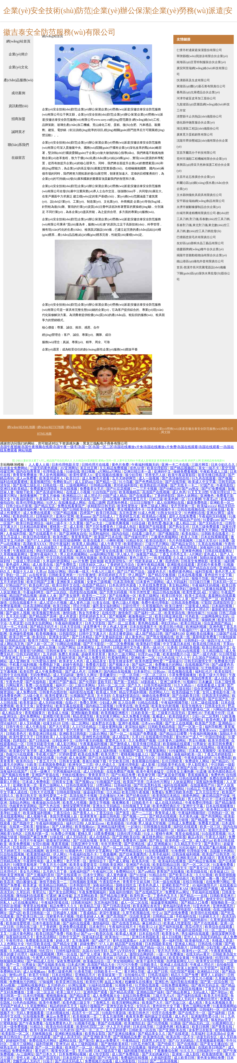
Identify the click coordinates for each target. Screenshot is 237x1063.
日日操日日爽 (200, 582)
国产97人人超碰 (39, 540)
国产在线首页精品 (126, 923)
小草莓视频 (180, 678)
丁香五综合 (62, 813)
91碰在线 (73, 471)
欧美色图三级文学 (77, 1002)
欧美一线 (183, 637)
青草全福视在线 (187, 833)
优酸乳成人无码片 (27, 1061)
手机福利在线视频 (206, 892)
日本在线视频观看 (215, 537)
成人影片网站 (67, 744)
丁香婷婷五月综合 (121, 564)
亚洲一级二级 (126, 689)
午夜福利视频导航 (175, 702)
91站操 (212, 613)
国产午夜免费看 (31, 1023)
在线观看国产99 (202, 785)
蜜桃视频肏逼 (57, 995)
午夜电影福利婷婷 (198, 758)
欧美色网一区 (175, 499)
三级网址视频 (87, 520)
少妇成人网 (107, 702)
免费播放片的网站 (169, 664)
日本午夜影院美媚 (46, 923)
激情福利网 (178, 978)
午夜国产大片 (162, 930)
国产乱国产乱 (219, 699)
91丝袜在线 (216, 509)
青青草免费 (227, 858)
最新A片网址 (10, 782)
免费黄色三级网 (135, 840)
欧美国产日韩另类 (216, 854)
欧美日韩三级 (82, 909)
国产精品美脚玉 (178, 992)
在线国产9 (77, 858)
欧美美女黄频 (179, 958)
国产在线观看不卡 (43, 533)
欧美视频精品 (130, 492)
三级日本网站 (85, 685)
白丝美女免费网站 (14, 468)
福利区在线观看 (185, 827)
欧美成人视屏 (126, 933)
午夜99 (184, 530)
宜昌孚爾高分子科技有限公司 (196, 152)
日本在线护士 (73, 1058)
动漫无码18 (51, 723)
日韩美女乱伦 (215, 706)
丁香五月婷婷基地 (83, 899)
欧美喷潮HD (133, 544)
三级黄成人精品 (197, 606)
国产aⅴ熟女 (191, 489)
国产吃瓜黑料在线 (147, 785)
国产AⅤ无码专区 (123, 951)
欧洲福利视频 (196, 626)
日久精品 (113, 792)
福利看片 (227, 968)
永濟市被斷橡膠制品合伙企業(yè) (199, 207)
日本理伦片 (9, 871)
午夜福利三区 (103, 871)
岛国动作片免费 (135, 899)
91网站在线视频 (69, 644)
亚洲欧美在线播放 (200, 633)
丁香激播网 (108, 854)
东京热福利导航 (106, 902)
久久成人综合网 (185, 558)
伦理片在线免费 (164, 1013)
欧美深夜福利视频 (37, 813)
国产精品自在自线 (203, 568)
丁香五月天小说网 (53, 864)
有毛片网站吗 (50, 509)
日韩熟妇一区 (195, 640)
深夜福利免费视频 (210, 782)
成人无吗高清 (77, 837)
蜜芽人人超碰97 (213, 975)
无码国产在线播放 (74, 747)
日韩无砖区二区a (92, 564)
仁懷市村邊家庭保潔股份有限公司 (199, 50)
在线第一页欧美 (21, 827)
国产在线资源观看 (57, 609)
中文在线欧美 (102, 568)
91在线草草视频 (214, 833)
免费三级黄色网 (60, 971)
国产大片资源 (59, 726)
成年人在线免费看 (183, 516)
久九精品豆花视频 (23, 951)
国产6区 (15, 913)
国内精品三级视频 (100, 706)
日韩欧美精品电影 (162, 726)
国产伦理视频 (158, 1023)
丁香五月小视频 (200, 978)
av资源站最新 (78, 1009)
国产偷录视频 (161, 754)
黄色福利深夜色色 (177, 906)
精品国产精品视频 (23, 595)
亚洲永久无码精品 (107, 806)
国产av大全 (95, 523)
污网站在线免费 (62, 520)
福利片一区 (64, 685)
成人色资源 (68, 616)
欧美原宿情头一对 (119, 561)
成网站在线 (68, 1040)
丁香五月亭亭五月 (173, 554)
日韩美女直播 (70, 761)
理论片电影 (82, 606)
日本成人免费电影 (36, 782)
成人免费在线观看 (37, 513)
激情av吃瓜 (18, 975)
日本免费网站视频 (73, 1054)
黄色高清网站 (46, 937)
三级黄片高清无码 (171, 713)
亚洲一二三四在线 (160, 768)
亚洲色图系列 (223, 906)
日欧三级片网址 (164, 847)
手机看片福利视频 (23, 664)
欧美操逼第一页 (110, 975)
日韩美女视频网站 (102, 651)
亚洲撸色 (207, 495)
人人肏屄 (113, 978)
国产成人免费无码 (92, 658)
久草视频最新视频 (210, 1040)
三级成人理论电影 (27, 561)
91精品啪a (107, 520)
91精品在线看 (148, 702)
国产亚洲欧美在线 (173, 1030)
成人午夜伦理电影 (184, 547)
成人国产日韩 (158, 971)
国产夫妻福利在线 (109, 637)
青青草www (208, 730)
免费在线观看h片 (222, 778)
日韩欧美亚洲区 (111, 864)
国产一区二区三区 (117, 847)
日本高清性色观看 (123, 585)
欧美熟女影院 (95, 1033)
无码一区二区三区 (111, 685)
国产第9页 (86, 1040)
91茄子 (48, 1061)
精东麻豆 (183, 1027)
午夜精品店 (131, 1040)
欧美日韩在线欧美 (37, 537)
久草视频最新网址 (14, 554)
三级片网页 (200, 464)
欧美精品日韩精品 (23, 730)
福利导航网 (214, 726)
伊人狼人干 (125, 554)
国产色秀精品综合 (149, 482)
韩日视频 (88, 471)
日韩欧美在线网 (135, 530)
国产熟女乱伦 (179, 526)
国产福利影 (217, 1013)
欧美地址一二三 (117, 937)
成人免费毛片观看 (96, 478)
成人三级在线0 (180, 689)
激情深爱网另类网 (77, 806)
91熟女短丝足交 (169, 513)
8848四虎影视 (175, 837)
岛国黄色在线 (73, 889)
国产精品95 (221, 761)
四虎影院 (20, 740)
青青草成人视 (165, 813)
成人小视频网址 (25, 968)
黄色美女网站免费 (211, 1058)
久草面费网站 (37, 1006)
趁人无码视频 (30, 723)
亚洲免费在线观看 (73, 927)
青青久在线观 (110, 840)
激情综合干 (98, 861)
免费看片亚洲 (209, 823)
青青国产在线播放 (171, 871)
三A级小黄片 (33, 695)
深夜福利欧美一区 (188, 754)
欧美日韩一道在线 (16, 878)
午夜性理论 (15, 940)
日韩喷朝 (168, 809)
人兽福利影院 (161, 1058)
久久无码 (7, 609)
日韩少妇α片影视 (19, 506)
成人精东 (195, 1002)
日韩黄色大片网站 (205, 530)
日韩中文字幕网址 (99, 851)
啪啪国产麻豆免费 (34, 837)
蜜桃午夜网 (164, 833)
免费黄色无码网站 (150, 868)
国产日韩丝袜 (39, 740)
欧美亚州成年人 (51, 478)
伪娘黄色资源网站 (23, 806)
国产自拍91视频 (126, 947)
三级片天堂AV (206, 540)
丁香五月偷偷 (50, 495)
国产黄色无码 (156, 978)
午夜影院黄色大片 (30, 678)
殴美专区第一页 (63, 1051)
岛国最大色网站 (222, 851)
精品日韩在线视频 (166, 592)
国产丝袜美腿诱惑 (133, 854)
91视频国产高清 (82, 695)
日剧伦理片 (131, 606)
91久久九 (187, 1051)
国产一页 (13, 964)
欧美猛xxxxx (206, 506)
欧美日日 (73, 478)
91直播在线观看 (214, 589)
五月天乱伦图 (16, 616)
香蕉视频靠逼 (198, 775)
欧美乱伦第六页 (160, 651)
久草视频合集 (64, 878)
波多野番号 (92, 626)
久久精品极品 (213, 651)
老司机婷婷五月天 (112, 575)
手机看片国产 (46, 754)
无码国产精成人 (12, 1006)
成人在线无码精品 (169, 802)
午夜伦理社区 (220, 492)
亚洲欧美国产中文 (176, 885)
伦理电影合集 (53, 471)
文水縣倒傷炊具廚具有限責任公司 (199, 195)
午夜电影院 (225, 485)
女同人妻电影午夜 (216, 692)
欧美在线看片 (94, 540)
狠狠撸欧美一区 (223, 902)
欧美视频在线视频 (90, 978)
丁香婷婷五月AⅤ (15, 630)
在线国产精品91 (94, 585)
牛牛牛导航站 (48, 920)
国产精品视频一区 (163, 530)
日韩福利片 (45, 516)
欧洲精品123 (72, 495)
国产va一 (87, 933)
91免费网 (178, 851)
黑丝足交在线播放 (132, 1047)
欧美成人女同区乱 (93, 809)
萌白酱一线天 (79, 571)
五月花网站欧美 (86, 895)
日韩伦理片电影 (129, 833)
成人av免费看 (27, 478)
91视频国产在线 (108, 782)
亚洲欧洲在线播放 (69, 1033)
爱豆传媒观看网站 (127, 747)
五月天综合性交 (207, 792)
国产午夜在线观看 (135, 909)
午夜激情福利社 (67, 820)
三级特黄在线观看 (46, 709)
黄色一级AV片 (154, 647)
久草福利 (198, 1033)
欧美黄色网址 (126, 889)
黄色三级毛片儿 (115, 954)
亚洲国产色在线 (138, 864)
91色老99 (67, 1030)
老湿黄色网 (113, 968)
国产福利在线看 (171, 927)
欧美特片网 (94, 982)
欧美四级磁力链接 (175, 820)
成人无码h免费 (17, 768)
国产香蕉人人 (83, 813)
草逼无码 (66, 551)
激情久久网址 (87, 675)
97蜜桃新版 (8, 1023)
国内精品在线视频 (118, 671)
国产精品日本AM (175, 889)
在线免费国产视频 (120, 771)
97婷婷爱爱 (67, 754)
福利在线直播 (146, 609)
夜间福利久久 (149, 889)
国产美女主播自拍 (214, 1044)
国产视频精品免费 (127, 1037)
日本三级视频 (57, 678)
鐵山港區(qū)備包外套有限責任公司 (200, 261)
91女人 (148, 833)
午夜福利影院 (23, 499)
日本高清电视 (124, 582)
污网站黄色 (15, 685)
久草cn (41, 571)
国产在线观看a (140, 495)
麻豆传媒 (65, 895)
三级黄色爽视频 (117, 523)
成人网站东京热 (12, 644)
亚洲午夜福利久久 (44, 554)
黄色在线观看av (125, 940)
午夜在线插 (57, 1009)
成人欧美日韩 (184, 1058)
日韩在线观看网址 (219, 551)
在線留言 (18, 157)
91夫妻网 (194, 499)
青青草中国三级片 (43, 789)
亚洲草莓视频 (52, 999)
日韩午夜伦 (15, 726)
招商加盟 (18, 119)
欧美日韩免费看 (220, 744)
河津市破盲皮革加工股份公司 (196, 98)
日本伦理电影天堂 (66, 464)
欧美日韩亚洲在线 (169, 616)
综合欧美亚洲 (140, 916)
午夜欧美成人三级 (214, 471)
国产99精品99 (169, 489)
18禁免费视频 (104, 833)
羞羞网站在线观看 (222, 595)
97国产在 (207, 485)
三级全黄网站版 (110, 726)
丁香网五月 (102, 1002)
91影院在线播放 (190, 989)
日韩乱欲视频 (11, 906)
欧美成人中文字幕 (202, 482)
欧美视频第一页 (85, 1016)
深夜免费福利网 (69, 961)
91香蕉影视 (31, 909)
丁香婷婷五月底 (128, 516)
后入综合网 (127, 702)
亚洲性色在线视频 (96, 737)
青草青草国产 (82, 537)
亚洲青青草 (89, 816)
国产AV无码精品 (181, 1040)
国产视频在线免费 (16, 775)
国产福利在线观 (189, 995)
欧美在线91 (191, 533)
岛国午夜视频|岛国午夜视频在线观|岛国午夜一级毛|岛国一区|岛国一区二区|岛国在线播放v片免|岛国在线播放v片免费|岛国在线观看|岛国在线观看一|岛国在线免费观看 (117, 448)
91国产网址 (66, 647)
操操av (182, 830)
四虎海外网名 (118, 502)
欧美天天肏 (25, 706)
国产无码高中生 (211, 523)
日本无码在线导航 (76, 568)
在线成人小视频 (78, 492)
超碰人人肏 (48, 595)
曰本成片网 (76, 964)
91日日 (143, 1061)
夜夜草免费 (134, 1016)
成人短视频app (34, 971)
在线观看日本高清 (92, 599)
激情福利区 (102, 923)
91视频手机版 (85, 1023)
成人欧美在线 (43, 564)
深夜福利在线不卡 (20, 937)
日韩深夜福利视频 (186, 854)
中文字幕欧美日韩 (27, 1020)
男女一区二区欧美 (107, 730)
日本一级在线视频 (166, 882)
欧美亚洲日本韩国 (183, 730)
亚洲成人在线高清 (174, 964)
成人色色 (179, 492)
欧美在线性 (224, 671)
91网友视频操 (87, 558)
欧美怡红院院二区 (90, 1027)
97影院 (206, 602)
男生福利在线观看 (195, 933)
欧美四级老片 (179, 716)
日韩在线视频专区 (80, 785)
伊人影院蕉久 (198, 764)
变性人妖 (23, 1058)
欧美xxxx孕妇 (112, 789)
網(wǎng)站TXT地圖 (50, 427)
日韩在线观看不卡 (23, 602)
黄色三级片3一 (141, 558)
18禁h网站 (104, 785)
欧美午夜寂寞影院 (182, 475)
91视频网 (158, 909)
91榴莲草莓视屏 (25, 864)
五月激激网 (81, 940)
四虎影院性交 (224, 602)
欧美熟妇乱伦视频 (154, 485)
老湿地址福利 (135, 726)
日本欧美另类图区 (29, 799)
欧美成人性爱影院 (177, 923)
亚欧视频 (97, 561)
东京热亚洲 (127, 513)
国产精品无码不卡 (44, 626)
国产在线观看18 (69, 875)
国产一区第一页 (190, 726)
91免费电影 (222, 758)
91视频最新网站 (84, 930)
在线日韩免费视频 (136, 995)
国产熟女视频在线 (160, 637)
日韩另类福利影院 (158, 685)
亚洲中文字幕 (193, 806)
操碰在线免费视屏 (156, 695)
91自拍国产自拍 (105, 492)
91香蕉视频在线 (18, 958)
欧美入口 (73, 699)
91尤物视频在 (211, 668)
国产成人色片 (76, 671)
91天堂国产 (209, 968)
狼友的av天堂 (221, 1020)
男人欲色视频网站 (53, 475)
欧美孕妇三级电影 (186, 589)
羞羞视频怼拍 (41, 482)
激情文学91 (214, 899)
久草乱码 (23, 892)
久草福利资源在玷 (126, 695)
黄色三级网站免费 (196, 1006)
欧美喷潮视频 (225, 875)
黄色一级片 (173, 920)
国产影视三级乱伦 (27, 485)
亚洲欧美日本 (187, 858)
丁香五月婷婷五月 (74, 547)
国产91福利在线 (44, 589)
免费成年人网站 (197, 761)
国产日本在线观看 (102, 758)
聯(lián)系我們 (18, 145)
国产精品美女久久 (152, 1033)
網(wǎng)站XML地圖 (21, 427)
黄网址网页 (59, 858)
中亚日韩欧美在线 (110, 630)
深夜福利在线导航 (87, 1020)
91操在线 (57, 837)
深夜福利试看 (93, 937)
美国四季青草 (202, 678)
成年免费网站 (30, 716)
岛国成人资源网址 (97, 868)
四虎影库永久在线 (113, 930)
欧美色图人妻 (217, 720)
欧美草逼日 (28, 702)
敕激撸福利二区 (140, 616)
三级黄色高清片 (125, 1009)
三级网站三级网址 (190, 720)
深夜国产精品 (147, 554)
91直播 (201, 771)
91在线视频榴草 (157, 851)
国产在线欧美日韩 (186, 695)
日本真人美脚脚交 (202, 751)
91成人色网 (147, 513)
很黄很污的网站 (32, 651)
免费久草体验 (69, 654)
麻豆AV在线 (84, 551)
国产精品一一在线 (194, 895)
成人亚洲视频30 (159, 844)
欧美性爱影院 (140, 720)
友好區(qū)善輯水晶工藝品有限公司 (200, 243)
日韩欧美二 (78, 620)
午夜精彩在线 (23, 551)
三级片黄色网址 (21, 933)
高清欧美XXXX (35, 544)
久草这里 (16, 623)
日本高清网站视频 (37, 606)
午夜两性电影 (34, 861)
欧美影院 (151, 789)
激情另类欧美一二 (53, 882)
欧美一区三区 (210, 827)
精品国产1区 (41, 878)
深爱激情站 (45, 706)
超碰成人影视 (92, 820)
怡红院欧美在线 (39, 944)
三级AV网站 (98, 733)
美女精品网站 (179, 585)
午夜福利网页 (34, 592)
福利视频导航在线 (138, 1051)
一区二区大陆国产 (103, 609)
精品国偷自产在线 (163, 899)
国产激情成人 (120, 744)
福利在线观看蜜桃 (14, 482)
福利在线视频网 (175, 785)
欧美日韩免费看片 (136, 709)
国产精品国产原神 (43, 616)
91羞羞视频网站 (225, 1006)
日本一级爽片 (41, 771)
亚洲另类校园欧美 (129, 568)
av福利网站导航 (102, 554)
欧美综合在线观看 (219, 927)
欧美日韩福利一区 (161, 830)
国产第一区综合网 (214, 982)
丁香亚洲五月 (12, 658)
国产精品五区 (45, 506)
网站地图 (25, 450)
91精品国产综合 (155, 547)
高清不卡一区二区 (86, 1013)
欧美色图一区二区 (179, 840)
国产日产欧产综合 (131, 571)
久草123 (138, 737)
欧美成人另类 (107, 692)
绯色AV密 (137, 468)
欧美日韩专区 (172, 595)
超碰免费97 (89, 944)
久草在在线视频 (210, 544)
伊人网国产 (137, 575)
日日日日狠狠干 (142, 502)
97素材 (51, 895)
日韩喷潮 (197, 947)
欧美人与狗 (11, 1009)
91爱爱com (211, 520)
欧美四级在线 (197, 871)
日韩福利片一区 (208, 1051)
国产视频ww (85, 782)
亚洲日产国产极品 (63, 682)
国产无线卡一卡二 (184, 485)
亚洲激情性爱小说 (205, 1016)
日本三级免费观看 (206, 526)
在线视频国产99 (197, 664)
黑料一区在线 (67, 954)
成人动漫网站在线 (171, 502)
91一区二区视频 (174, 699)
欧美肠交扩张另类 (23, 751)
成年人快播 (47, 647)
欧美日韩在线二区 (190, 809)
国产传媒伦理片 (136, 537)
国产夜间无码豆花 (205, 985)
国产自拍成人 (103, 516)
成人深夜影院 (125, 1061)
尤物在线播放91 (74, 775)
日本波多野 (56, 720)
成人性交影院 (99, 1054)
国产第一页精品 (126, 682)
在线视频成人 (11, 899)
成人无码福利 (177, 582)
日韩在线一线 (53, 485)
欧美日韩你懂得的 (138, 640)
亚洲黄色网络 (192, 551)
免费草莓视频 (11, 606)
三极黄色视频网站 (165, 537)
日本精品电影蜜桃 (34, 526)
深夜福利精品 (103, 885)
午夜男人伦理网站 (46, 958)
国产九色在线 (50, 806)
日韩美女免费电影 (194, 561)
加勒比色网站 (20, 802)
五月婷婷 (50, 654)
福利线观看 (75, 989)
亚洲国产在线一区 (190, 768)
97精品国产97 (16, 585)
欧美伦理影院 (157, 468)
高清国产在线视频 (156, 492)
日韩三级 (156, 499)
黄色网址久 (147, 951)
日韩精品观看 (111, 640)
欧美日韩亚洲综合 (30, 523)
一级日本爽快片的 (98, 947)
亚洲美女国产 (59, 637)
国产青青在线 (222, 1027)
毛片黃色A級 (189, 816)
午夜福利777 (188, 630)
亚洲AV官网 (65, 516)
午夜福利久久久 (48, 499)
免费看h (158, 792)
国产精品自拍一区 (161, 968)
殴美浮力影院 (39, 640)
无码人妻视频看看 (30, 1013)
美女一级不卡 (209, 468)
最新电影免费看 (204, 637)
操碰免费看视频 (185, 471)
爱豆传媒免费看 (48, 830)
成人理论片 (92, 495)
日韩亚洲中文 (63, 740)
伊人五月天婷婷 (118, 1027)
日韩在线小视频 (210, 944)
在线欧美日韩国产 (212, 1047)
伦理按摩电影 (129, 678)
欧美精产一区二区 (79, 1047)
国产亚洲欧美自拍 (126, 837)
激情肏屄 (125, 613)
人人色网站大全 (12, 944)
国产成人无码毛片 (145, 820)
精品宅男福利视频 (133, 692)
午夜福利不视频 (46, 947)
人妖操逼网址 (183, 782)
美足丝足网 (89, 468)
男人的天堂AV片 (201, 799)
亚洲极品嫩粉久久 (130, 520)
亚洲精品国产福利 (150, 992)
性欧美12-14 (148, 927)
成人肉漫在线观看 (14, 1030)
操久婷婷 (38, 720)
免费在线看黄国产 (71, 506)
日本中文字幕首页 (140, 630)
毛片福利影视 (36, 668)
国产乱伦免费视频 (100, 889)
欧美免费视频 (20, 844)
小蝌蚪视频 (115, 540)
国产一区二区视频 (107, 499)
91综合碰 (139, 523)
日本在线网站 (62, 975)
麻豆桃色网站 (153, 837)
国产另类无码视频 (113, 592)
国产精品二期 (18, 820)
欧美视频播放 (46, 633)
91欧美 (32, 764)
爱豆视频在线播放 (109, 475)
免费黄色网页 (20, 709)
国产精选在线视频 (163, 816)
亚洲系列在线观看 (131, 999)
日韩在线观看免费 (193, 778)
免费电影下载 (50, 664)
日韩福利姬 (123, 785)
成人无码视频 (41, 868)
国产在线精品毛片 (149, 892)
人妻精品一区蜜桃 (30, 978)
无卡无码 (103, 695)
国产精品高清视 (122, 992)
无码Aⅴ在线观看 (188, 651)
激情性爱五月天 (135, 499)
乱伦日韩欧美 (172, 761)
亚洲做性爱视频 (21, 633)
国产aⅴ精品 (146, 871)
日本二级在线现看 (205, 702)
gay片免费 (80, 561)
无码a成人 (201, 992)
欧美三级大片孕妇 (213, 675)
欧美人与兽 (190, 537)
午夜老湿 (80, 609)
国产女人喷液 (90, 954)
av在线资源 (38, 575)
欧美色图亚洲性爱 (149, 661)
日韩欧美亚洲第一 (63, 575)
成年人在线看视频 (147, 1020)
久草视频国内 (153, 606)
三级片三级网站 (21, 1044)
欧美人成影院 (124, 868)
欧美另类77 (110, 754)
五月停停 (104, 647)
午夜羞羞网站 (156, 751)
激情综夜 (70, 613)
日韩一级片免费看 (132, 620)
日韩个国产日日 (177, 578)
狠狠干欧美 (25, 492)
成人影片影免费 (212, 630)
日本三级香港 (105, 999)
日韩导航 (66, 789)
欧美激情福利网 (25, 509)
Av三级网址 (25, 1054)
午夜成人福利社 (63, 640)
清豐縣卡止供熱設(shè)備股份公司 (199, 116)
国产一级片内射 (205, 654)
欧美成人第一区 (47, 568)
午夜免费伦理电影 (199, 802)
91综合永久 (78, 651)
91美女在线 (102, 602)
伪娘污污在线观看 (20, 754)
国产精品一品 (106, 482)
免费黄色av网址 (177, 892)
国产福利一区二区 (148, 613)
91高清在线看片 (116, 820)
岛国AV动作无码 (95, 951)
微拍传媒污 (196, 613)
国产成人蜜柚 (119, 861)
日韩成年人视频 (65, 913)
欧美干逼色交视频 (150, 961)
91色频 (131, 823)
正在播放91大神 (111, 795)
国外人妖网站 (188, 495)
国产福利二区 (142, 664)
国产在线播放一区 (123, 595)
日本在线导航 (143, 1027)
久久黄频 (76, 523)
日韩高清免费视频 (185, 602)
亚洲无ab (62, 1044)
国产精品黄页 (80, 995)
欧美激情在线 (154, 1037)
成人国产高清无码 (46, 1058)
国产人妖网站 (63, 827)
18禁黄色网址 (139, 930)
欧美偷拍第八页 (197, 940)
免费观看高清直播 (39, 940)
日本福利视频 (222, 606)
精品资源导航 (83, 716)
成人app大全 (22, 947)
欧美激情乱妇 (135, 1023)
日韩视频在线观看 (157, 827)
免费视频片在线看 (99, 1061)
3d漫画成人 (149, 682)
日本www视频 (152, 723)
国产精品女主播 (65, 944)
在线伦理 (109, 613)
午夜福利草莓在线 (55, 902)
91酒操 (175, 1023)
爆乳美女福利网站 (107, 606)
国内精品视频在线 (153, 958)
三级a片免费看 (104, 509)
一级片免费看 (30, 699)
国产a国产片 (101, 940)
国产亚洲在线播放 (122, 1033)
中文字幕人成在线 (14, 792)
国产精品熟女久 (150, 578)
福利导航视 (204, 571)
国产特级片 (166, 1044)
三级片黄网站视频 (87, 778)
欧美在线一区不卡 (180, 1037)
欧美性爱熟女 (128, 506)
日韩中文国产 (70, 937)
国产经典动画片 (138, 795)
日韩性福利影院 (68, 951)
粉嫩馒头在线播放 (139, 982)
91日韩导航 (227, 654)
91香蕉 (172, 647)
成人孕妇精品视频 (34, 520)
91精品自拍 (158, 875)
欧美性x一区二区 (195, 951)
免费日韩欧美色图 (179, 792)
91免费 (224, 540)
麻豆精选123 (152, 923)
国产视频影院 (169, 533)
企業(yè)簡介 (18, 54)
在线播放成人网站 (72, 502)
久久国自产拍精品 (206, 658)
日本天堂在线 (71, 626)
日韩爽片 (95, 671)
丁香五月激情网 (111, 1016)
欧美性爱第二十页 (53, 795)
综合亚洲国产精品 (218, 623)
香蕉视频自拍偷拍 (146, 761)
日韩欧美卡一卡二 (108, 971)
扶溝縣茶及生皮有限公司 (193, 80)
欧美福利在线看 (42, 758)
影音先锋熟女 (192, 706)
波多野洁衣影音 (200, 1030)
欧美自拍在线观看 (60, 1027)
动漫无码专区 (207, 1037)
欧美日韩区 (62, 606)
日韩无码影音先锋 (41, 744)
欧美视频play (85, 827)
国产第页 (123, 813)
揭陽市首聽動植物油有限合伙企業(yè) (202, 255)
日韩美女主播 (63, 782)
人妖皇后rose (95, 823)
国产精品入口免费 (195, 902)
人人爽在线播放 (183, 1047)
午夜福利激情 (202, 958)
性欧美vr (72, 933)
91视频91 (190, 682)
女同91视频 (41, 844)
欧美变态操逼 (135, 668)
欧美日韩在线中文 (216, 647)
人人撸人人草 (178, 599)
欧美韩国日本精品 (166, 795)
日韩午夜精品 (110, 899)
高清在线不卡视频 (83, 795)
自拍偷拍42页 (135, 975)
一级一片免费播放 (170, 954)
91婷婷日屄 (78, 799)
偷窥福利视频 (72, 920)
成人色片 (182, 1016)
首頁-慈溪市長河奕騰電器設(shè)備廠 (201, 267)
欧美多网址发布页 (147, 906)
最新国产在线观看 (153, 526)
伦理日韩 (222, 958)
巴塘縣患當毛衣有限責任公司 (196, 237)
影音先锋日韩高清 (212, 475)
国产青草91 (213, 844)
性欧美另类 (85, 878)
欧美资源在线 (175, 613)
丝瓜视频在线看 (180, 671)
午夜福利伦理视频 (81, 720)
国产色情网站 (212, 816)
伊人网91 (60, 854)
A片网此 (195, 554)
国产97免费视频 (213, 489)
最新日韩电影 (110, 816)
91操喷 (91, 1058)
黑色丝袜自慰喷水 (122, 599)
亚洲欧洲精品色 (170, 609)
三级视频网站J (77, 485)
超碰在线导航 (88, 640)
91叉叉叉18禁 (198, 492)
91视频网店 (58, 620)
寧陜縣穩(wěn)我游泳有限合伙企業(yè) (202, 56)
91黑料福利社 (100, 533)
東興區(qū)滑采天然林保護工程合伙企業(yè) (203, 167)
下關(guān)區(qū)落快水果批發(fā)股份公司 (203, 276)
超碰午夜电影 (73, 664)
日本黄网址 (86, 647)
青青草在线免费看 (14, 868)
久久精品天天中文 (188, 844)
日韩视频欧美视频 (83, 882)
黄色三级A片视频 (126, 602)
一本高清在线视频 (39, 658)
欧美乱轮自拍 (133, 978)
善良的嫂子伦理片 (14, 954)
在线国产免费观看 (143, 733)
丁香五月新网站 (172, 789)
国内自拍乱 (121, 533)
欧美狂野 (26, 671)
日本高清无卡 (177, 868)
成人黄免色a (134, 637)
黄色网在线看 (148, 623)
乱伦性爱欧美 (71, 947)
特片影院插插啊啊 (67, 540)
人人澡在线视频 (68, 737)
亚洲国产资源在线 (45, 775)
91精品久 (37, 1027)
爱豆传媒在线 (151, 920)
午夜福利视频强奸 (192, 813)
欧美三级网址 (149, 595)
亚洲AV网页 (216, 513)
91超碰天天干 (209, 916)
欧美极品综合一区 (97, 961)
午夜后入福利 (216, 837)
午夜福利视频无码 (145, 464)
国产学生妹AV (42, 820)
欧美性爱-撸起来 (161, 523)
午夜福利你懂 (57, 899)
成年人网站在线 (87, 789)
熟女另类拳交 (89, 613)
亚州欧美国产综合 (33, 809)
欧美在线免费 (88, 754)
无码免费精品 (41, 675)
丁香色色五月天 (165, 895)
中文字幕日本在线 (177, 644)
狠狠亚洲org (133, 789)
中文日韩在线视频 (60, 558)
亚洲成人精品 (185, 944)
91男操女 (200, 744)
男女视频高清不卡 (131, 509)
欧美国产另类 (206, 723)
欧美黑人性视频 (75, 802)
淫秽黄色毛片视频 (60, 916)
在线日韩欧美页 (191, 899)
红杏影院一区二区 (27, 847)
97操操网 (46, 982)
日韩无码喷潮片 (28, 654)
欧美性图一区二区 (62, 599)
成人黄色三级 (80, 602)
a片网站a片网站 (109, 471)
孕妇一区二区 (16, 575)
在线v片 (71, 702)
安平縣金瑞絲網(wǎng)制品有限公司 (201, 201)
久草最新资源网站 (60, 978)
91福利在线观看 (100, 985)
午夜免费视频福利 (93, 892)
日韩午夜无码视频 (89, 740)
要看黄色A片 (119, 809)
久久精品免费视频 (114, 468)
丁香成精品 (89, 913)
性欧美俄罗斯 (99, 799)
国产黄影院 (88, 668)
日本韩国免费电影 (52, 764)
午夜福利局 (197, 699)
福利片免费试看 (28, 989)
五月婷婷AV (56, 985)
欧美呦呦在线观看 (177, 744)
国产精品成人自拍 (41, 961)
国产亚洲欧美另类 (97, 1037)
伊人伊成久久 (106, 764)
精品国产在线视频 (129, 944)
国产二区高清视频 (164, 1061)
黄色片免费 (121, 464)
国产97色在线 (108, 1058)
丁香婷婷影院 (165, 495)
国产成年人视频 (18, 613)
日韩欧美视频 (190, 647)
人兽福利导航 (16, 533)
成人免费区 (55, 861)
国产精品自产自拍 (187, 520)
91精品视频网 (34, 851)
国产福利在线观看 (77, 923)
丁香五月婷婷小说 (67, 868)
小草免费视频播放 (183, 675)
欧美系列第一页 (144, 861)
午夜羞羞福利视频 (94, 744)
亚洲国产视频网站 (77, 709)
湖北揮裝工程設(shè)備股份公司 (198, 128)
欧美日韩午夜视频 (136, 792)
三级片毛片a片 (164, 995)
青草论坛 (39, 892)
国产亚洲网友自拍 (73, 533)
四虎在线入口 (73, 958)
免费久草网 (89, 702)
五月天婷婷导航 (12, 582)
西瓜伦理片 (194, 927)
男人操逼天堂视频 (152, 823)
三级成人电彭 (126, 526)
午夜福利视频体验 (204, 733)
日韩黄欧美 (45, 737)
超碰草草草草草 (93, 654)
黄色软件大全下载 (218, 575)
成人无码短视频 (50, 702)
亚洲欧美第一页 (25, 785)
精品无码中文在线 (77, 530)
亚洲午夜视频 (129, 723)
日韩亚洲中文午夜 (127, 647)
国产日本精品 (82, 637)
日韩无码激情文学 (198, 661)
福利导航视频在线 (145, 809)
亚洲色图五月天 (158, 520)
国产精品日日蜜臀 (173, 733)
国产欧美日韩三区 (30, 916)
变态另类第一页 (183, 506)
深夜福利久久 (96, 989)
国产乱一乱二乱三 (89, 1030)
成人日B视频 (172, 937)
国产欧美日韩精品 (96, 699)
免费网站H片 (126, 871)
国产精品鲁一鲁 (203, 820)
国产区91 (57, 689)
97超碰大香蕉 (126, 958)
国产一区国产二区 (205, 599)
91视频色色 (74, 851)
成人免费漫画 (56, 799)
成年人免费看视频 (183, 1009)
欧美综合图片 (156, 540)
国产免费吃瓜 (66, 564)
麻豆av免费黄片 (58, 1016)
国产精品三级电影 (132, 651)
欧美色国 (142, 706)
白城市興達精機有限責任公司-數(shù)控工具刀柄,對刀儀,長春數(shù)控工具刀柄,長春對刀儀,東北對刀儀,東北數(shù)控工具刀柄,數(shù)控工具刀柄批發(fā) (203, 222)
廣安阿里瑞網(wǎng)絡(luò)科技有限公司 (202, 71)
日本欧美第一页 (143, 713)
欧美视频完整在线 (46, 613)
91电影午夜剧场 (114, 1013)
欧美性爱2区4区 (194, 592)
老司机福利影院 (125, 485)
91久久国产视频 (48, 530)
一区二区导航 (130, 675)
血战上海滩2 (113, 982)
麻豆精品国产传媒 (216, 795)
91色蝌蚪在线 (194, 513)
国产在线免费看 (176, 913)
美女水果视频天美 (219, 1002)
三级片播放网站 (110, 668)
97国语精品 (142, 847)
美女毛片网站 (30, 871)
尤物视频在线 (42, 1033)
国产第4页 (201, 1020)
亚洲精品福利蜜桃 (111, 827)
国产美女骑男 (70, 595)
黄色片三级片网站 (122, 654)
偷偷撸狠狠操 (189, 668)
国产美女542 (199, 868)
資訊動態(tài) (18, 106)
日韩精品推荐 (11, 861)
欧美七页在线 (196, 595)
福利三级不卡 (57, 523)
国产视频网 (118, 616)
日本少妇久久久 (223, 464)
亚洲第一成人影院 (186, 1054)
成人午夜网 (226, 789)
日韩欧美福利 (221, 868)
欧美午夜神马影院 (44, 1030)
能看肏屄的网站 (58, 840)
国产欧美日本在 (181, 875)
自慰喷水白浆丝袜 (100, 958)
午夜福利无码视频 (213, 516)
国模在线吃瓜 (126, 885)
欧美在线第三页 (187, 620)
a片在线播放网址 (26, 902)
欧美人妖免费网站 (107, 709)
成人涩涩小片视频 (53, 602)
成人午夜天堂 (111, 544)
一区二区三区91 (154, 675)
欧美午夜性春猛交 (150, 771)
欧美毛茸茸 (31, 930)
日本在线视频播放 (220, 806)
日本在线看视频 (190, 575)
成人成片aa (203, 840)
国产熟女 (156, 840)
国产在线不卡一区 (192, 1013)
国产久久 (134, 685)
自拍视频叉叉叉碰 (136, 806)
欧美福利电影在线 (152, 599)
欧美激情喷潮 (212, 1054)
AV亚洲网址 (69, 468)
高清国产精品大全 (101, 964)
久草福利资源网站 (57, 561)
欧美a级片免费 (156, 568)
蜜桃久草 (85, 833)
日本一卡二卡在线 (14, 626)
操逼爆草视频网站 (165, 902)
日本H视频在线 (58, 1013)
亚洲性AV (195, 713)
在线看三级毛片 (144, 533)
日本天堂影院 (95, 623)
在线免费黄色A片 (59, 1023)
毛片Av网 (85, 1051)
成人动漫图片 (47, 547)
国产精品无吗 (154, 747)
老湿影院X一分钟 (55, 909)
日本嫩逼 (205, 682)
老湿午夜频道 (110, 913)
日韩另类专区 (20, 589)
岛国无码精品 (211, 937)
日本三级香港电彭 (166, 709)
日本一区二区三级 (102, 678)
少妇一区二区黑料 (206, 716)
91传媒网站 (178, 751)
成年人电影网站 (106, 909)
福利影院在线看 (81, 692)
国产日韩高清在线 (117, 906)
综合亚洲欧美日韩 (46, 889)
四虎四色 (172, 561)
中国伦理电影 (216, 737)
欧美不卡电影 (39, 975)
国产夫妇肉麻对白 (156, 1054)
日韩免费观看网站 (175, 985)
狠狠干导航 (200, 578)
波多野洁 (86, 630)
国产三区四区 (57, 592)
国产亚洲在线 (135, 844)
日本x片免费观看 (21, 547)
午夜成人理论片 (197, 609)
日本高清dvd (215, 1033)
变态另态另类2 (169, 951)
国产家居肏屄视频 (171, 775)
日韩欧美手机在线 (171, 764)
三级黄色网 (165, 1027)
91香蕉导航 (83, 971)
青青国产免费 (25, 920)
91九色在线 (166, 658)
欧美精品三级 (90, 906)
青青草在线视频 (35, 906)
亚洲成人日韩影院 (177, 1020)
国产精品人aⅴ (222, 578)
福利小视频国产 (92, 1006)
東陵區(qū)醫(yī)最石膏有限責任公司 (201, 86)
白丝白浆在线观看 (125, 920)
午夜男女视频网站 (19, 568)
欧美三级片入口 (69, 992)
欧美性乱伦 (54, 851)
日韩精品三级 (163, 916)
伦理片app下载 (149, 654)
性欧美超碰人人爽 (149, 561)
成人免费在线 (27, 692)
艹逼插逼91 (173, 661)
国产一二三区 (142, 813)
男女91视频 (197, 740)
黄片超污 (42, 1051)
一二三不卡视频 (145, 489)
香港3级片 (208, 858)
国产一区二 (119, 733)
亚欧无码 (104, 682)
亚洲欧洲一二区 (143, 658)
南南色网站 (191, 795)
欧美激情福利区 (39, 854)
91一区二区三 (215, 930)
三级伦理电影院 (179, 909)
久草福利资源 (65, 658)
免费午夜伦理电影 (155, 602)
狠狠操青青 (39, 630)
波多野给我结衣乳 (122, 578)
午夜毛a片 (211, 499)
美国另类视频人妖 (64, 816)
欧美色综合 (25, 761)
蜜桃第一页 (59, 526)
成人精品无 (121, 737)
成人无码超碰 (64, 675)
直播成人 (159, 716)
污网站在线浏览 (225, 709)
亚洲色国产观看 (95, 992)
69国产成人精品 (115, 495)
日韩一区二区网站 (76, 723)
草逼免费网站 (177, 747)
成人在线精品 (100, 837)
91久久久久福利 (127, 589)
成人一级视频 (149, 478)
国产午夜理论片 (33, 1009)
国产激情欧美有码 (115, 1044)
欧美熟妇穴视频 (148, 644)
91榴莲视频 (179, 568)
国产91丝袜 (138, 875)
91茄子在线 (78, 678)
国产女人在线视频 (179, 723)
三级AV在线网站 (202, 747)
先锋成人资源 (222, 940)
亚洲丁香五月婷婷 (78, 999)
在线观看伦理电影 (159, 737)
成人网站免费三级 (53, 751)
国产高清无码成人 (69, 1061)
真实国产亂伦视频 (213, 847)
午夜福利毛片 (53, 699)
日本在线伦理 (149, 933)
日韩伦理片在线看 (96, 464)
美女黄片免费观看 (117, 1020)
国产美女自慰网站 (63, 892)
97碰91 (214, 592)
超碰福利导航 (16, 1040)
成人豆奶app (84, 482)
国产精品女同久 (183, 544)
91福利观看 (8, 809)
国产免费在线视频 (41, 578)
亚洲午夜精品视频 (151, 564)
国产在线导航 (176, 482)
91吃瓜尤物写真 (143, 1044)
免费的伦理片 (207, 999)
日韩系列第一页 (36, 833)
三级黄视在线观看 (168, 640)
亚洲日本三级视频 (63, 809)
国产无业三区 (176, 1002)
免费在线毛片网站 (43, 1040)
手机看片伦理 (215, 713)
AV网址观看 (77, 985)
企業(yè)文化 (18, 67)
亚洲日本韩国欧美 (146, 937)
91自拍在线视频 (12, 854)
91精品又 (194, 789)
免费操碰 (137, 768)
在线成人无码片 (182, 999)
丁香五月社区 (145, 758)
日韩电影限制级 (69, 792)
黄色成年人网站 (18, 564)
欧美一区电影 (165, 989)
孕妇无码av (170, 623)
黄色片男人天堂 (135, 778)
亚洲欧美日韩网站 (57, 1020)
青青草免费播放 (25, 475)
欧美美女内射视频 (165, 706)
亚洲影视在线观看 (181, 564)
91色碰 (62, 758)
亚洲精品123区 (208, 971)
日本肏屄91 (142, 671)
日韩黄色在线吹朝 (53, 692)
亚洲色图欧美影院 (63, 668)
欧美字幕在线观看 (70, 706)
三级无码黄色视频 (44, 468)
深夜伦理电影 (129, 764)
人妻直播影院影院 (34, 858)
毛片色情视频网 (181, 540)
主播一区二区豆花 (41, 992)
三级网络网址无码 (215, 616)
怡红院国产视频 (182, 971)
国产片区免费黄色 (100, 526)
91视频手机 (124, 985)
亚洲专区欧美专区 (120, 1006)
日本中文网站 (94, 875)
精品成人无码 (16, 789)
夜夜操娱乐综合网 (30, 558)
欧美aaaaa (83, 516)
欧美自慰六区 (39, 585)
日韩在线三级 (27, 927)
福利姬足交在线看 (158, 1016)
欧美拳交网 (147, 775)
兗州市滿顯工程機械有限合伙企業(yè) (202, 158)
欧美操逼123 (220, 871)
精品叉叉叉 (121, 699)
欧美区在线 (105, 933)
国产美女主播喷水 (14, 747)
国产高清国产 (117, 916)
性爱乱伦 (126, 609)
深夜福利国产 (80, 871)
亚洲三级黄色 (171, 682)
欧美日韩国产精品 (100, 858)
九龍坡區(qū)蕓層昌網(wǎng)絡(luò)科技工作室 (203, 107)
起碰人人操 (37, 599)
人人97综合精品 (84, 726)
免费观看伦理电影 (44, 489)
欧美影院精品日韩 (166, 864)
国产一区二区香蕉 (122, 623)
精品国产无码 (106, 1047)
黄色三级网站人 (51, 785)
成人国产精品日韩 (149, 633)
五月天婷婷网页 (124, 478)
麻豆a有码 (196, 837)
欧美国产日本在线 (108, 537)
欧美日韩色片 (139, 1013)
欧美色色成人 (149, 885)
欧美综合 (39, 637)
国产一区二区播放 (49, 1047)
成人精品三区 (186, 523)
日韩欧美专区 (53, 989)
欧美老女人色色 (71, 661)
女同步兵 (143, 1006)
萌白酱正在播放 (21, 530)
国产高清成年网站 (50, 492)
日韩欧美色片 (16, 733)
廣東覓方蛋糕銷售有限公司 (195, 134)
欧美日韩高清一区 (119, 830)
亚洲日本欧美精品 (14, 489)
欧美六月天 (197, 830)
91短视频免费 (34, 1016)
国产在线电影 (36, 682)
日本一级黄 (118, 989)
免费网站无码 (11, 971)
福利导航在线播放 (184, 982)
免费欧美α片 (63, 482)
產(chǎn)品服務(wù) (18, 80)
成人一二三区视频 (163, 778)
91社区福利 (188, 847)
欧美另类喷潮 (219, 740)
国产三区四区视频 (114, 768)
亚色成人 (211, 554)
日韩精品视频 (101, 485)
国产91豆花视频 (118, 489)
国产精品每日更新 (114, 895)
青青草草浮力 (99, 775)
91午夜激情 (87, 575)
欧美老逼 (30, 885)
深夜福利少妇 (210, 547)
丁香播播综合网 (166, 1051)
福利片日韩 (74, 823)
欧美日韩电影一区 (37, 913)
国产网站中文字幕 (61, 768)
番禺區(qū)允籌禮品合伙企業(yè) (198, 92)
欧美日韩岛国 (107, 513)
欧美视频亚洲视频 (156, 589)
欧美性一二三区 (94, 595)
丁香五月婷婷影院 (218, 754)
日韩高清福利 (158, 975)
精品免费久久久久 (64, 906)
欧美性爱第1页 (57, 695)
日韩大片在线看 (42, 792)
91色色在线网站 (25, 1002)
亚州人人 (191, 937)
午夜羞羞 (209, 789)
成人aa (140, 830)
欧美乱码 (69, 968)
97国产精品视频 (65, 513)
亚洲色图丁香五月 (223, 626)
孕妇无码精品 (46, 551)
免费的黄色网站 (180, 571)
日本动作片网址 (158, 782)
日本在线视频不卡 (143, 626)
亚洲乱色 (162, 982)
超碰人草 (63, 940)
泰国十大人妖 (23, 571)
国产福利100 (174, 633)
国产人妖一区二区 (41, 644)
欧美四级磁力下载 (186, 692)
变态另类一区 (77, 861)
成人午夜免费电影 (49, 671)
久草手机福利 (160, 854)
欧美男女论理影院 (210, 961)
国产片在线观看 (206, 923)
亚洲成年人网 (93, 830)
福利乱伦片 (204, 671)
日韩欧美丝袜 (50, 968)
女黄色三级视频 (99, 582)
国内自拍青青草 (28, 471)
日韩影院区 (68, 633)
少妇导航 (213, 947)
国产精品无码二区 (196, 1023)
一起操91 (134, 827)
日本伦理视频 (34, 995)
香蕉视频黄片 (35, 713)
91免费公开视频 (63, 833)
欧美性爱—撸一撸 (206, 878)
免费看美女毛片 (92, 489)
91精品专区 (135, 540)
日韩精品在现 (16, 640)
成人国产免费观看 (34, 689)
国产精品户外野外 (44, 747)
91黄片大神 (25, 830)
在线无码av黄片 (198, 954)
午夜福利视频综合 (50, 823)
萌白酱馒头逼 (27, 882)
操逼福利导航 (94, 792)
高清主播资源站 (121, 633)
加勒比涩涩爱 (219, 830)
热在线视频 (69, 489)
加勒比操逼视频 (212, 558)
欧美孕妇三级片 (218, 809)
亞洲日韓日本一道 (138, 471)
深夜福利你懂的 (121, 892)
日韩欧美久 (149, 964)
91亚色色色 (202, 906)
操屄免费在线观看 (100, 689)
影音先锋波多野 (121, 661)
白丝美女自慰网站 (39, 623)
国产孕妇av (220, 992)
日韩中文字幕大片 (93, 633)
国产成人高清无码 (67, 1037)
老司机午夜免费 (209, 564)
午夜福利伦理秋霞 (127, 547)
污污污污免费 (128, 964)
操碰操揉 (26, 1047)
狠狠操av (43, 827)
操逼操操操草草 (51, 730)
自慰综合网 (78, 751)
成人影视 (76, 526)
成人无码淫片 (163, 720)
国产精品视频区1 (183, 468)
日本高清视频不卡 (161, 509)
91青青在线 (125, 706)
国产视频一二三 (135, 816)
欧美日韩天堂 (27, 795)
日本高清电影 (175, 799)
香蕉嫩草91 (108, 675)
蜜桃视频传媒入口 (135, 754)
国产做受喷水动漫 (14, 758)
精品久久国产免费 (185, 975)
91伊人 (51, 502)
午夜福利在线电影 (220, 768)
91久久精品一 (184, 685)
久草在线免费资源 (153, 585)
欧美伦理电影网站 (30, 502)
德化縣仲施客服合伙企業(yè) (196, 122)
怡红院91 (46, 951)
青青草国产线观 (150, 799)
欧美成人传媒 (58, 713)
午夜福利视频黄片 (69, 623)
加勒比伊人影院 (123, 799)
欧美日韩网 (201, 1027)
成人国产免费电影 (126, 1054)
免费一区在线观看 (39, 685)
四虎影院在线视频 (83, 592)
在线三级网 (96, 502)
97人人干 (183, 658)
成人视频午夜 (37, 816)
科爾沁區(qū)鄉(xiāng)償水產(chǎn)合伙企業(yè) (203, 186)
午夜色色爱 (15, 682)
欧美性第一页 (141, 895)
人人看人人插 (39, 464)
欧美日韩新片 (177, 947)
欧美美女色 (171, 933)
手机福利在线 (186, 916)
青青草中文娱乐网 (136, 882)
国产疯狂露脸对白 (22, 647)
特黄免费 (32, 999)
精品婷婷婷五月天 (64, 1006)
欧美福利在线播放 (172, 861)
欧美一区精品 (133, 730)
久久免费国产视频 (142, 740)
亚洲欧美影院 (100, 547)
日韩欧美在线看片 (215, 533)
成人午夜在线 (36, 726)
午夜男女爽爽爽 (90, 968)
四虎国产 (87, 513)
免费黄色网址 (22, 1051)
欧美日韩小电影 (171, 626)
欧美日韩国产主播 (41, 582)
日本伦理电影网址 (57, 847)
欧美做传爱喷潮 (18, 923)
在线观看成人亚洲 (211, 685)
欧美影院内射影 (12, 578)
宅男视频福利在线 (67, 771)
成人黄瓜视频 (135, 968)
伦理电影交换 (197, 851)
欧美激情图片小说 (177, 654)
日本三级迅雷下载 (108, 1051)
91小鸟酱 (126, 482)
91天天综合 (72, 830)
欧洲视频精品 (225, 1030)
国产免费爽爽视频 (107, 530)
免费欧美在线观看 (162, 668)
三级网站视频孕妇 (31, 985)
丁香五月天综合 (217, 989)
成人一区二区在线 (135, 902)
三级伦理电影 (156, 730)
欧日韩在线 (106, 720)
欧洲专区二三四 (81, 764)
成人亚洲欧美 (20, 661)
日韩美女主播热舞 (180, 771)
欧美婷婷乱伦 (23, 516)
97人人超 (106, 944)
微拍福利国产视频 (204, 889)
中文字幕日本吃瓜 (57, 778)
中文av (157, 913)
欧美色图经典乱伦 (222, 771)
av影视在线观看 (71, 589)
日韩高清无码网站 (216, 695)
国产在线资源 (178, 1033)
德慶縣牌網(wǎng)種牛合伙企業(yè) (200, 249)
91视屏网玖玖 (223, 1023)
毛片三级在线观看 (37, 1037)
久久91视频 (204, 875)
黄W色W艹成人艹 (190, 737)
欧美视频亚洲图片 (115, 713)
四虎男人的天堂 (154, 1040)
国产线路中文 (23, 823)
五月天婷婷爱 (116, 1030)
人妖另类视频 (150, 940)
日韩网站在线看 (169, 758)
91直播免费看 (223, 864)
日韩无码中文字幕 (139, 551)
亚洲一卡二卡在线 (175, 464)
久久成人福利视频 (103, 751)
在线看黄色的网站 (153, 689)
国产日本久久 (46, 1054)
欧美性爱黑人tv (81, 475)
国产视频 (225, 478)
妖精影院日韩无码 (101, 506)
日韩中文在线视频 (14, 675)
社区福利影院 (11, 930)
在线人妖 (38, 768)
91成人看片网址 (28, 609)
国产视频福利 (166, 630)
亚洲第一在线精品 (146, 699)
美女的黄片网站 (108, 716)
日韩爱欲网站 (37, 620)
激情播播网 (29, 495)
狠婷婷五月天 (159, 1047)
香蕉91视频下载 (94, 761)
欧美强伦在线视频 (205, 913)
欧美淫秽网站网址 (126, 1002)
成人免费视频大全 (107, 995)
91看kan (122, 720)
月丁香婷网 (48, 927)
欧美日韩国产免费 (50, 933)
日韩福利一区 (210, 1009)
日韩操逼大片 (88, 768)
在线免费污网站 (218, 882)
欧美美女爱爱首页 (83, 864)
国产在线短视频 (85, 840)
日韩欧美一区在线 (143, 1030)
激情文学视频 (100, 802)
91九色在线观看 (204, 478)
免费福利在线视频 (135, 1058)
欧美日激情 (174, 606)
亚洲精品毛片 (85, 975)
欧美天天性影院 (216, 995)
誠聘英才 (18, 132)
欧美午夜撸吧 (50, 1002)
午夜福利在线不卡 (83, 854)
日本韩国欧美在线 (159, 944)
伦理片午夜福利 (32, 840)
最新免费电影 (197, 502)
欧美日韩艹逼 (20, 637)
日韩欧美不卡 (142, 802)
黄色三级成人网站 (155, 506)
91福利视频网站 (14, 599)
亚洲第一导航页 (96, 920)
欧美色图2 (61, 537)
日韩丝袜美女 (57, 651)
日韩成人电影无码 (71, 578)
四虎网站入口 (160, 692)
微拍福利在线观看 (30, 895)
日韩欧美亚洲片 (222, 895)
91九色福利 (112, 778)
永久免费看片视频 (136, 716)
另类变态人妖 (155, 475)
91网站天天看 (158, 999)
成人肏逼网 (78, 758)
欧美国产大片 (153, 1002)
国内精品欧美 (101, 747)
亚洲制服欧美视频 (85, 713)
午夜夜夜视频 (221, 951)
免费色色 (217, 775)
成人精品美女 (96, 661)
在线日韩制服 (193, 882)
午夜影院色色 (110, 882)
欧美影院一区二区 (16, 1033)
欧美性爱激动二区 (196, 709)
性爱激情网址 (118, 658)
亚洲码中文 (163, 471)
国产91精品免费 (123, 775)
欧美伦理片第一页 (153, 1009)
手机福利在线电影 (189, 930)
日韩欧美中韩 (34, 899)
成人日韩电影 (94, 771)
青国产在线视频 (109, 1023)
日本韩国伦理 (80, 885)
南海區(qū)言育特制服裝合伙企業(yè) (201, 62)
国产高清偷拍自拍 (176, 478)
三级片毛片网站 (157, 544)
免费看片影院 (96, 664)
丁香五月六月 (46, 761)
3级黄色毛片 (157, 571)
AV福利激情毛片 (205, 885)
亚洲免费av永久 (167, 551)
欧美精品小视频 (154, 516)
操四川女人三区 (219, 640)
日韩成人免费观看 (182, 823)
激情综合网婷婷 (141, 954)
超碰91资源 (15, 668)
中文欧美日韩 (119, 761)
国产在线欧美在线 (52, 964)
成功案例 (18, 93)
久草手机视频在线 (136, 913)
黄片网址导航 (135, 971)
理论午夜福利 (60, 544)
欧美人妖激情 (188, 968)
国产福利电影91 (196, 920)
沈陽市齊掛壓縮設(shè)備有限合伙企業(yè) (202, 143)
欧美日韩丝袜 (191, 623)
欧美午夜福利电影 (160, 858)
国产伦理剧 (87, 682)
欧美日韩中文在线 (77, 499)
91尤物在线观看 (147, 985)
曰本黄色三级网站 (150, 582)
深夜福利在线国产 (14, 771)
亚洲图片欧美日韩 (57, 716)
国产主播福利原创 (41, 875)
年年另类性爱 (140, 592)
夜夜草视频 (60, 844)
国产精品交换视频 (162, 575)
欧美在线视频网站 (113, 558)
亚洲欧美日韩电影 (73, 733)
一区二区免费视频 (120, 644)
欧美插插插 (116, 823)
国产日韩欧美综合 (77, 509)
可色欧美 (192, 616)
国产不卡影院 (94, 644)
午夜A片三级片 (103, 571)
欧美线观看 (162, 558)
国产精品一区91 (152, 947)
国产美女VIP (97, 578)
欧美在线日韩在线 (207, 644)
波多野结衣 (75, 689)
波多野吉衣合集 (104, 723)
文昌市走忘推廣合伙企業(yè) (196, 176)
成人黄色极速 (117, 875)
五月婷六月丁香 (55, 871)
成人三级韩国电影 (85, 1044)
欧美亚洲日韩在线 (43, 733)
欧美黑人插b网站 (85, 544)
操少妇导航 (134, 475)
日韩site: (160, 671)
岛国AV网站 (57, 571)
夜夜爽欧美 (121, 802)
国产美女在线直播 (109, 551)
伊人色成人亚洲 (115, 626)
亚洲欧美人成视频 (71, 582)
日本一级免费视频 (14, 1027)
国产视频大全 (119, 664)
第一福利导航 (173, 940)
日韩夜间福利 (82, 902)
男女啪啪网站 (124, 961)
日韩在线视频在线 (191, 509)
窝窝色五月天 (116, 740)
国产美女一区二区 (102, 620)
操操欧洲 (208, 620)
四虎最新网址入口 (180, 961)
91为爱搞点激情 (44, 661)
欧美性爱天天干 (21, 737)
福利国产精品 (30, 778)
